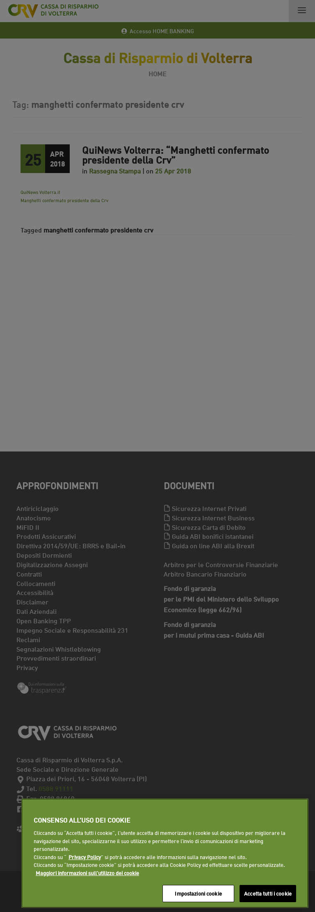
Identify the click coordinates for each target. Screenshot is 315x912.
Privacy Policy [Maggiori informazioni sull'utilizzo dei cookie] (84, 856)
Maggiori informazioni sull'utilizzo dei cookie (87, 872)
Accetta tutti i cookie (268, 893)
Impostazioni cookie (198, 893)
